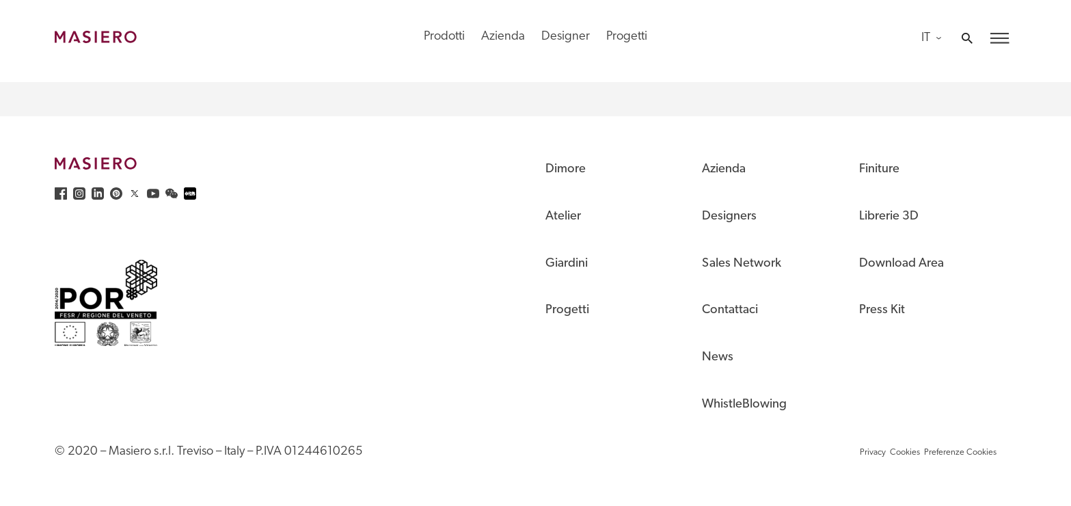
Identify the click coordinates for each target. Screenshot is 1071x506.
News (717, 357)
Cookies (905, 452)
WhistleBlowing (744, 404)
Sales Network (741, 263)
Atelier (563, 216)
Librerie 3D (889, 216)
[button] (999, 38)
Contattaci (730, 310)
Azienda (503, 36)
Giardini (566, 263)
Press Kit (882, 310)
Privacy (873, 452)
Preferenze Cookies (960, 452)
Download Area (901, 263)
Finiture (879, 169)
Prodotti (444, 36)
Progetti (626, 36)
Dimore (565, 169)
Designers (729, 216)
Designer (565, 36)
